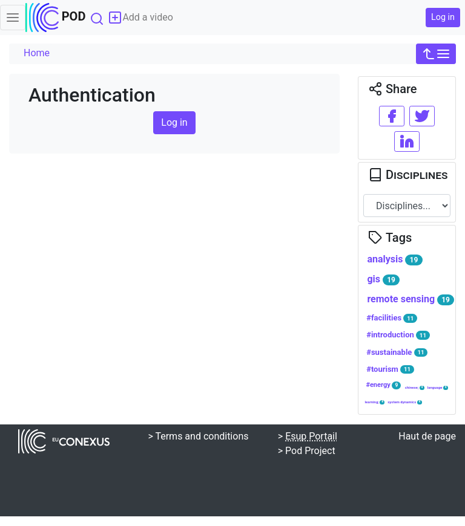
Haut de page (427, 436)
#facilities (391, 318)
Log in (443, 17)
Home (37, 53)
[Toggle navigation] (12, 17)
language (437, 387)
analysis (394, 259)
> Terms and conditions (198, 436)
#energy (383, 385)
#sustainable (396, 352)
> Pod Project (306, 450)
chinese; (414, 387)
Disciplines (407, 174)
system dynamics (405, 402)
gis (383, 279)
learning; (374, 402)
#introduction (398, 335)
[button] (436, 54)
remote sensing (410, 299)
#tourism (390, 369)
